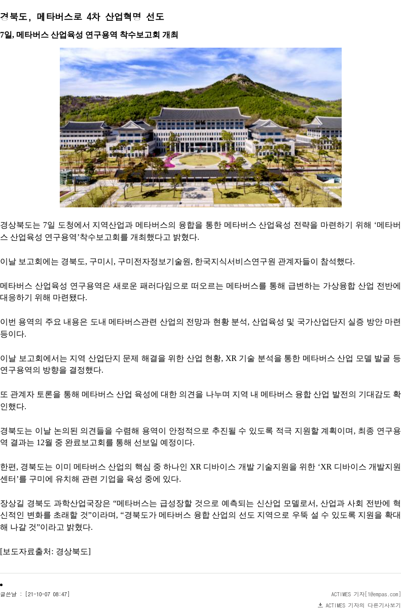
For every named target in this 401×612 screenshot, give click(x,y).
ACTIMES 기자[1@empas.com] (367, 594)
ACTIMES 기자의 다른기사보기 (364, 605)
